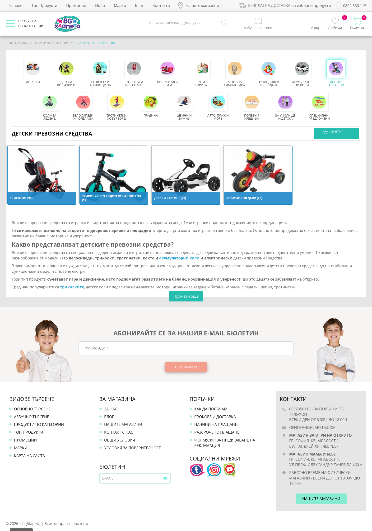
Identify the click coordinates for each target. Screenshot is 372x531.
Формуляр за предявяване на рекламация (224, 442)
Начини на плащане (215, 424)
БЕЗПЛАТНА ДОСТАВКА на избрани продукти (285, 5)
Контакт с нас (118, 432)
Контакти (161, 5)
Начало (16, 5)
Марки (120, 5)
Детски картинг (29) (170, 198)
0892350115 (300, 409)
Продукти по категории (39, 424)
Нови (100, 5)
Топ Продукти (44, 5)
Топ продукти (28, 432)
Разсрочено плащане (216, 432)
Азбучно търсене (31, 416)
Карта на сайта (29, 455)
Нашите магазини (123, 424)
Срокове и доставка (215, 416)
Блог (139, 5)
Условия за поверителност (132, 448)
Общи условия (119, 440)
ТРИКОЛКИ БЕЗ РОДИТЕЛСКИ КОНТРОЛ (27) (111, 198)
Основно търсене (32, 409)
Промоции (76, 5)
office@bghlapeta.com (312, 427)
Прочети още (186, 296)
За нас (110, 409)
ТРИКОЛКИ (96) (21, 198)
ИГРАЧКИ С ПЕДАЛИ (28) (244, 198)
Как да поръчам (210, 409)
